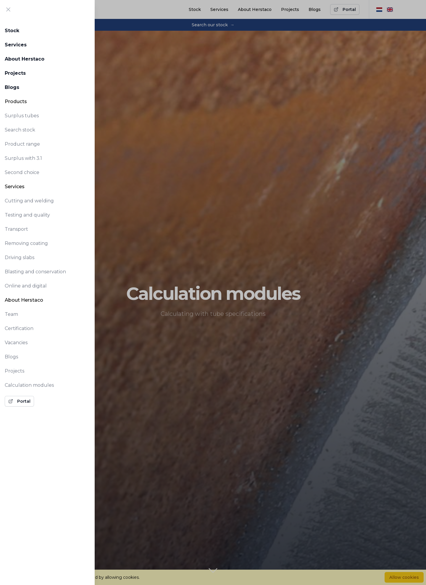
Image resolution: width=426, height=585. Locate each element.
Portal (19, 401)
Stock (12, 30)
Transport (16, 229)
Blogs (12, 87)
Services (16, 45)
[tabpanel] (47, 214)
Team (11, 314)
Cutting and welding (29, 201)
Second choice (22, 172)
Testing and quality (27, 215)
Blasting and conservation (35, 271)
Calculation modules (29, 385)
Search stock (20, 130)
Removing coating (26, 243)
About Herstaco (24, 59)
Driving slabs (19, 257)
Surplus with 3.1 (23, 158)
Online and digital (26, 286)
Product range (22, 144)
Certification (19, 328)
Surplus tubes (22, 115)
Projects (15, 73)
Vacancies (16, 342)
